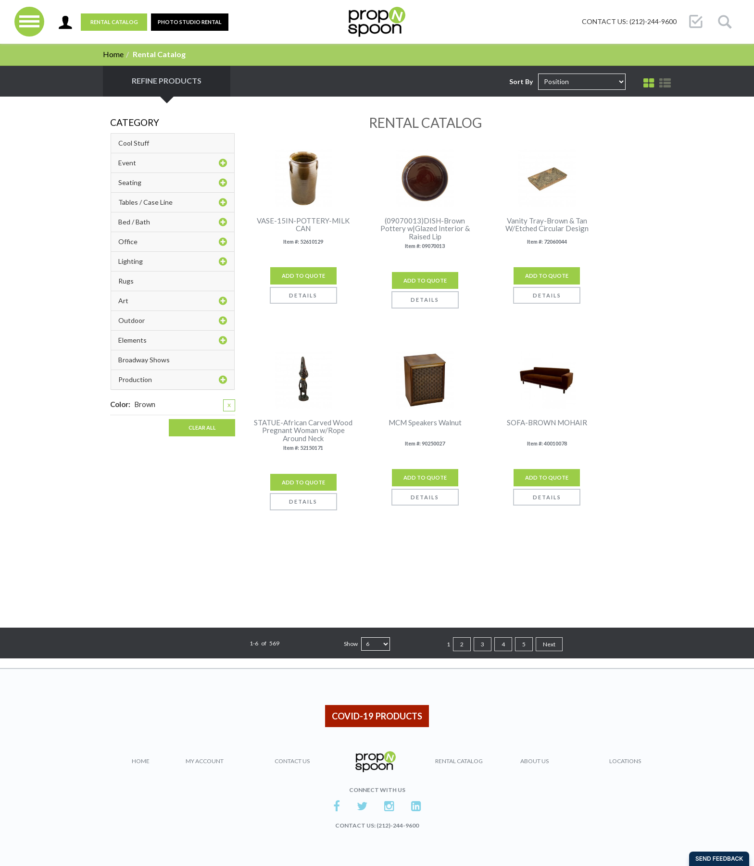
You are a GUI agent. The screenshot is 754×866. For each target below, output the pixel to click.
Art (172, 301)
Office (172, 242)
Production (172, 379)
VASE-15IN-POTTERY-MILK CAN (303, 225)
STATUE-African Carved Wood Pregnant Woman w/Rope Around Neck (303, 431)
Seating (172, 182)
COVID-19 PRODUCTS (377, 716)
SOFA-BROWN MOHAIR (547, 423)
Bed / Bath (172, 222)
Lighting (172, 261)
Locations (625, 761)
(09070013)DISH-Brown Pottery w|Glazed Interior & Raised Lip (425, 229)
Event (172, 163)
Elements (172, 340)
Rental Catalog (114, 22)
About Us (534, 761)
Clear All (202, 427)
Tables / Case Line (172, 202)
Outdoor (172, 320)
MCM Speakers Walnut (425, 423)
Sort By (521, 81)
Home (113, 54)
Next (549, 644)
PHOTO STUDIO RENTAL (190, 22)
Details (303, 295)
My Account (205, 761)
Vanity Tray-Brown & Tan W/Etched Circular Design (547, 225)
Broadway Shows (144, 360)
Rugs (126, 281)
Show (351, 643)
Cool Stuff (133, 143)
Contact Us (292, 761)
